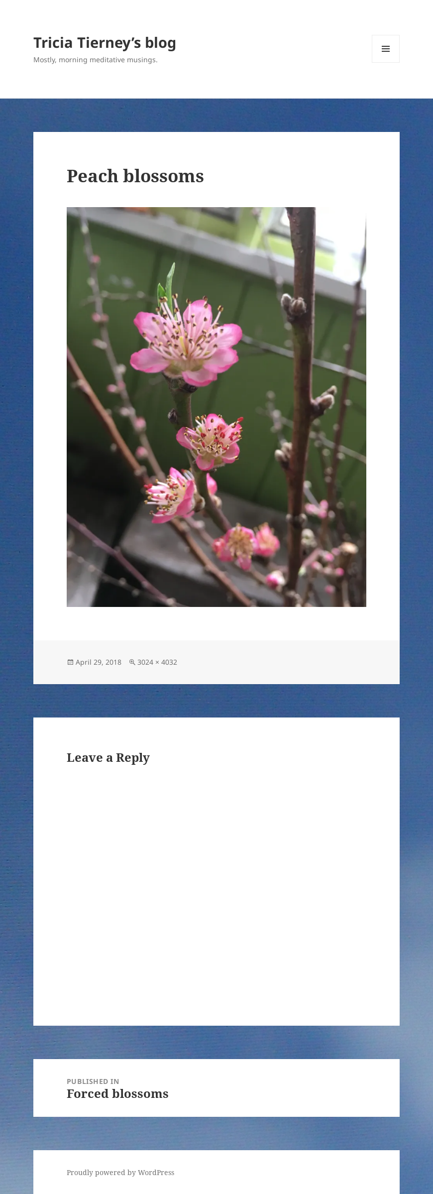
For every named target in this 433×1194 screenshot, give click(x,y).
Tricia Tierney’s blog (104, 42)
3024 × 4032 (157, 662)
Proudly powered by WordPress (120, 1172)
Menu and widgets (386, 62)
